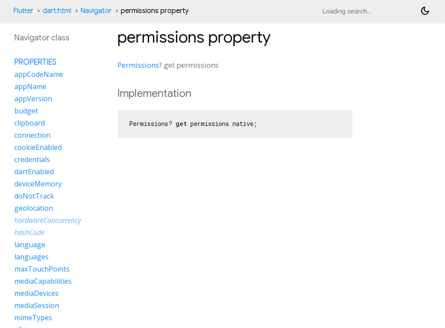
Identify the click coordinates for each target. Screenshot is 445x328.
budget (26, 111)
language (29, 244)
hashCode (29, 232)
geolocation (33, 208)
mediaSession (36, 305)
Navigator (96, 11)
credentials (32, 159)
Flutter (23, 11)
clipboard (29, 123)
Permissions (138, 65)
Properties (35, 62)
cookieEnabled (38, 147)
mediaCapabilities (43, 281)
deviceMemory (38, 184)
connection (32, 135)
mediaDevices (36, 293)
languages (31, 257)
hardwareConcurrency (47, 220)
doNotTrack (34, 196)
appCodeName (38, 74)
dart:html (57, 11)
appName (30, 86)
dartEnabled (34, 171)
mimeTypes (33, 317)
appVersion (33, 98)
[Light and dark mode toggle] (425, 11)
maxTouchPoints (42, 269)
